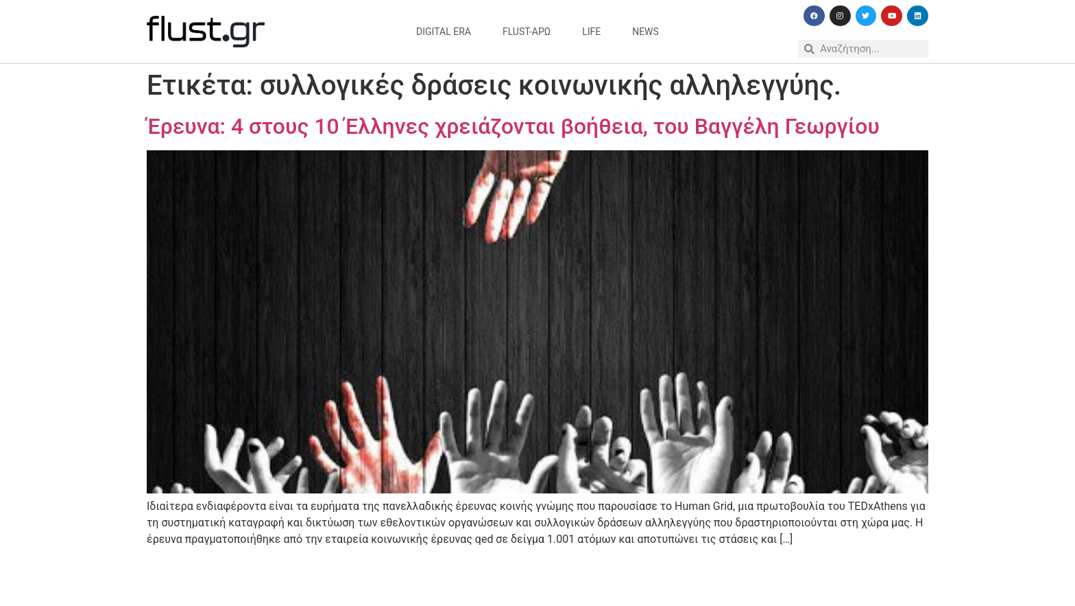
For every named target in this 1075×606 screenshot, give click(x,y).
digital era (443, 31)
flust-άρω (527, 31)
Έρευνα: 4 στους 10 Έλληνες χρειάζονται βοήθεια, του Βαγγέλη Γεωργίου (513, 126)
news (645, 31)
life (591, 31)
